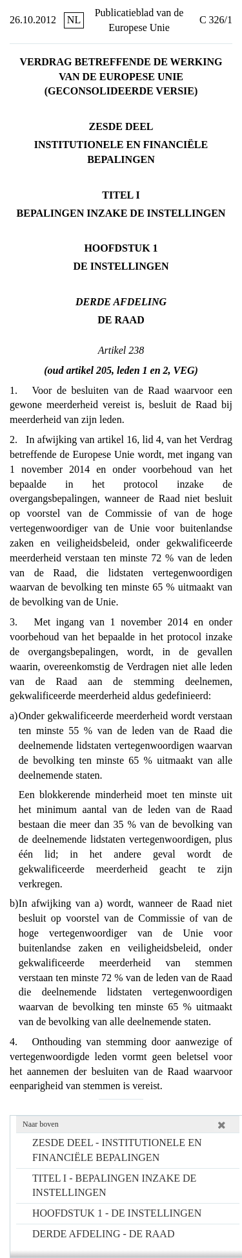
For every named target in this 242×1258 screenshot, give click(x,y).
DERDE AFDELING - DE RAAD (103, 1233)
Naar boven (41, 1124)
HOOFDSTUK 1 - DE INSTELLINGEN (116, 1213)
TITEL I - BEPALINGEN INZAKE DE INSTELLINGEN (114, 1185)
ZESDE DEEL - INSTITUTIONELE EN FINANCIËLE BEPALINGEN (116, 1150)
